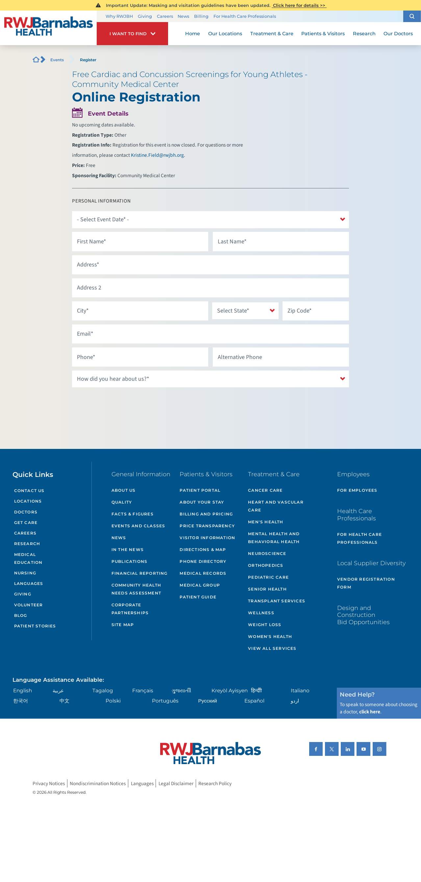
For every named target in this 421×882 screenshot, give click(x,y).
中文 (64, 701)
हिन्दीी (256, 690)
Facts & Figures (132, 513)
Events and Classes (138, 525)
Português (165, 701)
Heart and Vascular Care (276, 506)
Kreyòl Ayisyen (229, 690)
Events (57, 59)
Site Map (122, 624)
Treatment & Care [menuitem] (271, 34)
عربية (58, 690)
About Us (123, 490)
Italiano (300, 690)
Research (27, 543)
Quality (121, 502)
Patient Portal (200, 490)
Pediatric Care (268, 577)
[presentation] (122, 404)
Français (142, 690)
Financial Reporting (139, 573)
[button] (412, 16)
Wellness (261, 612)
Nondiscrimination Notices (98, 783)
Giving (145, 16)
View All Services (272, 648)
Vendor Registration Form (366, 583)
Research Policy (215, 783)
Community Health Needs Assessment (136, 589)
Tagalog (102, 690)
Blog (20, 615)
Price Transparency (207, 525)
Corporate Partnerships (130, 608)
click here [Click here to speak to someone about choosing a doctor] (369, 711)
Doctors (25, 512)
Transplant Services (276, 600)
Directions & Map (203, 549)
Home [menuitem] (192, 34)
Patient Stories (35, 625)
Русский (207, 701)
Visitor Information (207, 537)
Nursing (25, 572)
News (183, 16)
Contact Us (29, 490)
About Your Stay (202, 502)
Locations (28, 501)
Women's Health (270, 636)
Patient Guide (198, 596)
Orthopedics (265, 565)
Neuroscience (267, 553)
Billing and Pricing (206, 513)
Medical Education (28, 558)
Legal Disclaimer (176, 783)
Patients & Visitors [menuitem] (323, 34)
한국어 (20, 701)
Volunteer (28, 604)
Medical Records (203, 573)
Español (254, 701)
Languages (28, 583)
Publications (129, 561)
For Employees (357, 490)
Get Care (26, 522)
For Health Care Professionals (244, 16)
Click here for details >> (299, 5)
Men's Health (265, 521)
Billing (201, 16)
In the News (127, 549)
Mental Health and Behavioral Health (274, 537)
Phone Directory (203, 561)
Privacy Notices (49, 783)
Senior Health (267, 589)
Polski (113, 701)
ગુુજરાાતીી (181, 690)
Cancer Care (265, 490)
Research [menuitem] (364, 34)
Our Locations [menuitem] (225, 34)
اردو (295, 701)
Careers (165, 16)
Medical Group (200, 585)
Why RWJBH (119, 16)
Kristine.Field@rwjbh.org (157, 155)
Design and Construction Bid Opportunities (363, 614)
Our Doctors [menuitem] (398, 34)
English (22, 690)
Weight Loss (264, 624)
